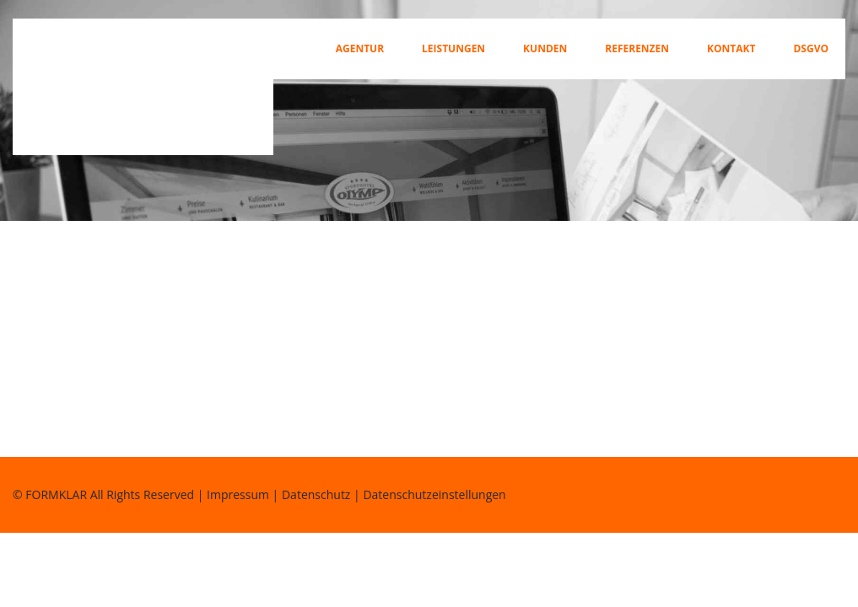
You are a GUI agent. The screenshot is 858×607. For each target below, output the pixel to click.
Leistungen (453, 49)
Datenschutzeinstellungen (434, 494)
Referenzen (637, 49)
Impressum (238, 494)
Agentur (360, 49)
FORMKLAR (56, 494)
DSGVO (810, 49)
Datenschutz (316, 494)
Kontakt (731, 49)
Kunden (545, 49)
